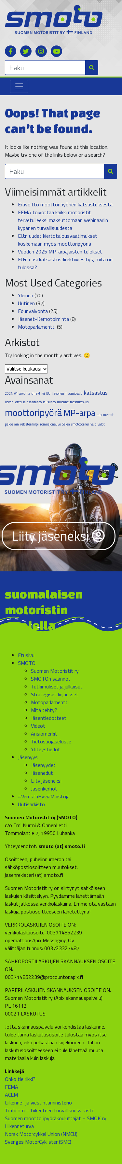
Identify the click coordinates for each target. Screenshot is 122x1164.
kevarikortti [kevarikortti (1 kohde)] (13, 402)
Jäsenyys (28, 757)
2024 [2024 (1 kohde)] (9, 393)
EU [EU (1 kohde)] (48, 393)
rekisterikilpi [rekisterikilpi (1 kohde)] (29, 424)
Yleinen (25, 295)
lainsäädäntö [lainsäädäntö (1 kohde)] (32, 402)
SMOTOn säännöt (51, 679)
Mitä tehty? (44, 710)
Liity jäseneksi (58, 536)
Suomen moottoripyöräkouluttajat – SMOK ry (55, 1118)
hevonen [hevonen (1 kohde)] (58, 393)
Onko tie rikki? (20, 1079)
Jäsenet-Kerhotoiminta (43, 319)
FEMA (11, 1087)
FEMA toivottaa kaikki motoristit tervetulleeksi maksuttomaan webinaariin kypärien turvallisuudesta (63, 220)
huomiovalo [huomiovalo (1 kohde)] (73, 393)
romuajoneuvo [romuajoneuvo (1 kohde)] (50, 424)
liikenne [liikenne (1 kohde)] (63, 402)
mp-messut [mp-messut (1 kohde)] (105, 414)
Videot (38, 726)
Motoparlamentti (37, 327)
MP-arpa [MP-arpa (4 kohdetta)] (79, 412)
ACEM (11, 1095)
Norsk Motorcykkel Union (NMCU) (41, 1134)
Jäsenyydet (43, 765)
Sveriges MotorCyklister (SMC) (38, 1142)
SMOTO (26, 663)
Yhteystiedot (45, 749)
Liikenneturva (19, 1126)
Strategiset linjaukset (54, 694)
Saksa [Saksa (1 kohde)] (66, 424)
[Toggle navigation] (19, 86)
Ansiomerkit (44, 734)
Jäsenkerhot (44, 788)
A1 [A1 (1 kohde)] (16, 393)
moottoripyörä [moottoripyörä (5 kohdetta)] (33, 412)
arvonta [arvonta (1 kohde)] (24, 393)
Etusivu (26, 655)
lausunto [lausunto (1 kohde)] (49, 402)
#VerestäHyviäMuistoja (44, 796)
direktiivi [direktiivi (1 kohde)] (38, 393)
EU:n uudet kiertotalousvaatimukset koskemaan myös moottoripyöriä (57, 240)
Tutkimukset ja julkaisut (57, 686)
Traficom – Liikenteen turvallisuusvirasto (50, 1110)
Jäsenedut (42, 773)
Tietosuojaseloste (51, 741)
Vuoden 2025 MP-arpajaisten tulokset (60, 251)
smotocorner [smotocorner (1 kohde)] (80, 424)
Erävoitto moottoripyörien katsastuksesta (65, 204)
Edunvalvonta (33, 311)
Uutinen (26, 303)
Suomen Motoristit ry (55, 671)
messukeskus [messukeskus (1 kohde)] (79, 402)
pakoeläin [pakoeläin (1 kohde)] (12, 424)
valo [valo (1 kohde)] (93, 424)
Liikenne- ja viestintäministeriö (38, 1102)
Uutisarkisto (31, 804)
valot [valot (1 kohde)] (101, 424)
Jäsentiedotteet (48, 718)
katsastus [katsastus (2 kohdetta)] (96, 392)
